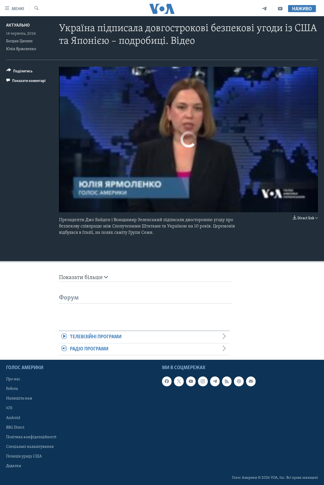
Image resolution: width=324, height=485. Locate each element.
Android (13, 418)
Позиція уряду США (24, 456)
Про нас (13, 379)
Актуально (18, 25)
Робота (12, 389)
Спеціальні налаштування (30, 447)
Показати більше (83, 277)
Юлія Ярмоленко (21, 49)
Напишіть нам (19, 398)
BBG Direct (15, 427)
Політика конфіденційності (31, 437)
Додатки (13, 466)
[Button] (19, 72)
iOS (9, 408)
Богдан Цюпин (19, 41)
